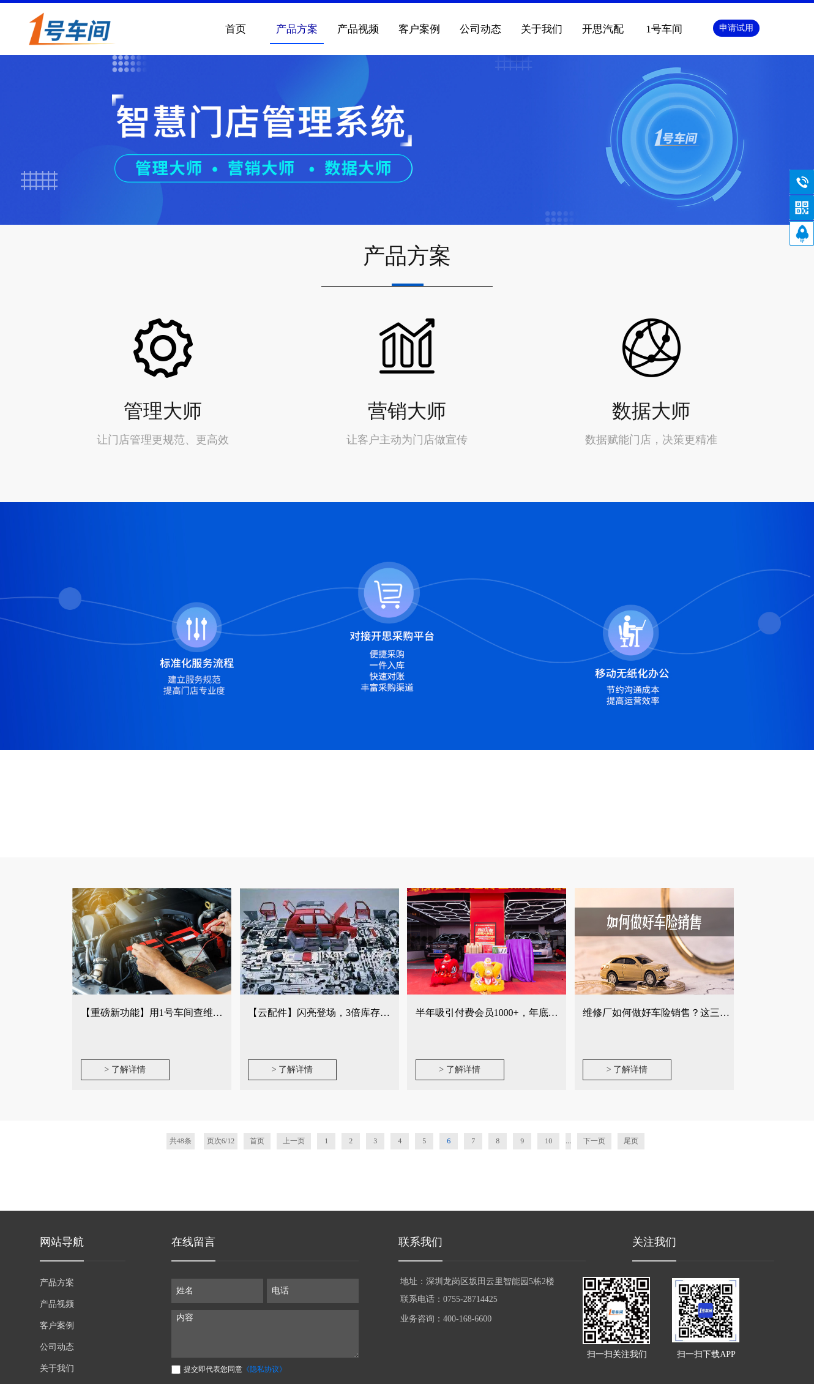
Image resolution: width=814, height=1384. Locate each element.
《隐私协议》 (264, 1369)
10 (548, 1141)
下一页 (594, 1141)
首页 (235, 29)
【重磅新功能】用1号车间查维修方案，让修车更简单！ (201, 1012)
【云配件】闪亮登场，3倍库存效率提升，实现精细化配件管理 (382, 1012)
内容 (265, 1334)
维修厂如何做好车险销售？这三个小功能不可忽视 (690, 1012)
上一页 (294, 1141)
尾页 (631, 1141)
